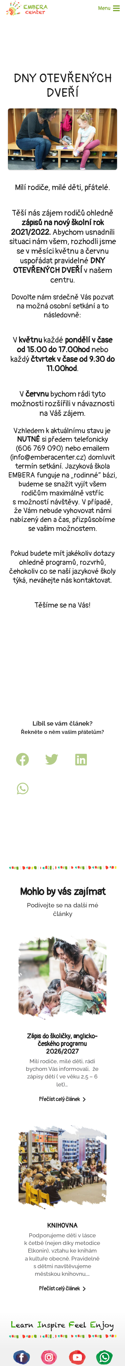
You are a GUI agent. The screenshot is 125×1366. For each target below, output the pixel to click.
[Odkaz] (26, 8)
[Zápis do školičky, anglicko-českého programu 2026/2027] (62, 1025)
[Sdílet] (22, 759)
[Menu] (109, 8)
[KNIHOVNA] (62, 1214)
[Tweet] (51, 759)
